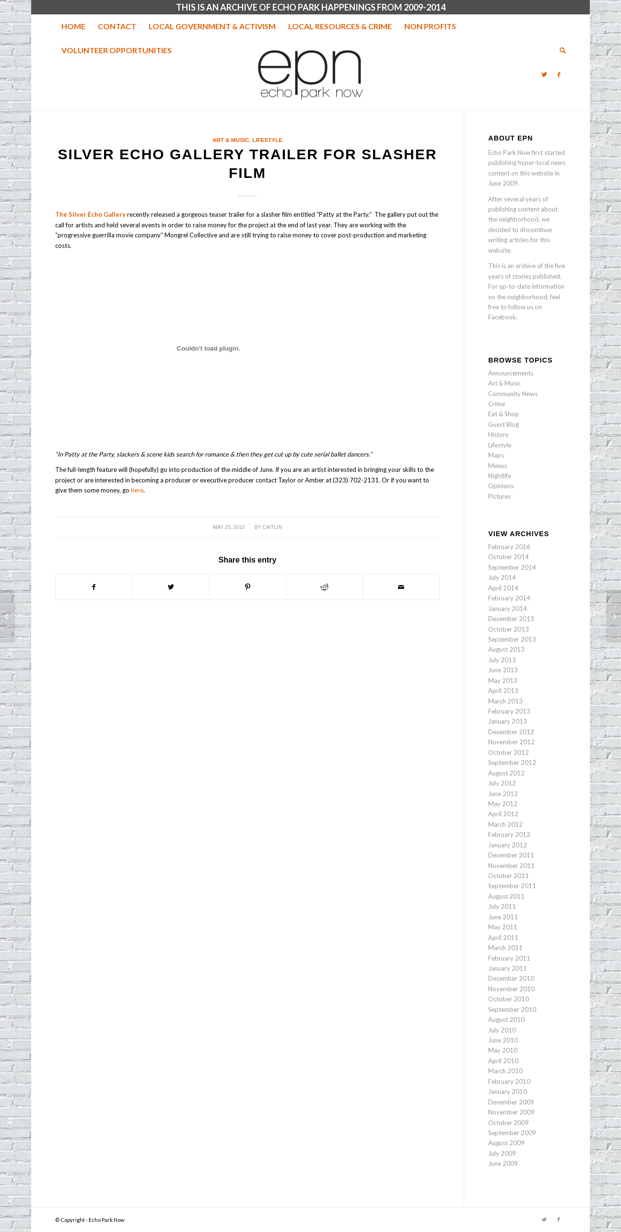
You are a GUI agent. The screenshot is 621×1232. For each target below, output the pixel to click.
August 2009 (506, 1143)
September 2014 (512, 567)
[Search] (559, 50)
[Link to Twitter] (544, 74)
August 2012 (506, 773)
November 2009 (511, 1112)
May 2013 (502, 680)
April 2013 (503, 690)
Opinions (501, 486)
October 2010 (508, 999)
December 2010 (511, 978)
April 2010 (503, 1061)
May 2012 (502, 804)
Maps (496, 455)
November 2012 (511, 742)
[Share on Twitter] (171, 587)
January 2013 (507, 721)
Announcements (510, 373)
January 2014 (507, 608)
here (137, 490)
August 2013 (506, 649)
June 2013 (503, 670)
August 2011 (506, 896)
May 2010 (502, 1050)
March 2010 (505, 1071)
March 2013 (505, 701)
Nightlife (499, 476)
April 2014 (503, 588)
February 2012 (509, 834)
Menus (497, 465)
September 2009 (512, 1133)
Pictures (499, 496)
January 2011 (507, 968)
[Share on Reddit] (324, 587)
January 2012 (507, 845)
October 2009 (508, 1122)
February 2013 (509, 711)
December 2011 (511, 855)
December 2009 (511, 1102)
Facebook (502, 317)
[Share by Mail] (401, 587)
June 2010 (503, 1040)
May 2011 (502, 927)
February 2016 (509, 547)
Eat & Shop (503, 414)
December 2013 (511, 618)
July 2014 (502, 577)
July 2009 (502, 1153)
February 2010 (509, 1081)
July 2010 (502, 1030)
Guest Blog (503, 424)
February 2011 (509, 958)
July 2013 (502, 660)
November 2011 (511, 865)
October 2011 (508, 876)
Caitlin (272, 527)
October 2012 (508, 752)
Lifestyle (267, 140)
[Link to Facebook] (558, 74)
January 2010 (507, 1091)
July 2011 (502, 906)
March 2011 (505, 947)
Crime (496, 404)
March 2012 (505, 824)
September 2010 (512, 1009)
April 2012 (503, 814)
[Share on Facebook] (94, 587)
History (498, 434)
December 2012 (511, 732)
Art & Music (230, 140)
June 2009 (503, 1163)
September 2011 (512, 886)
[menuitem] (73, 26)
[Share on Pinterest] (248, 587)
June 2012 (503, 794)
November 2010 (511, 989)
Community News (513, 394)
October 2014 (508, 557)
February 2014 (509, 598)
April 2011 (503, 937)
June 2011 (503, 917)
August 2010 (506, 1019)
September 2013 (512, 639)
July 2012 (502, 783)
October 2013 (508, 629)
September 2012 (512, 762)
